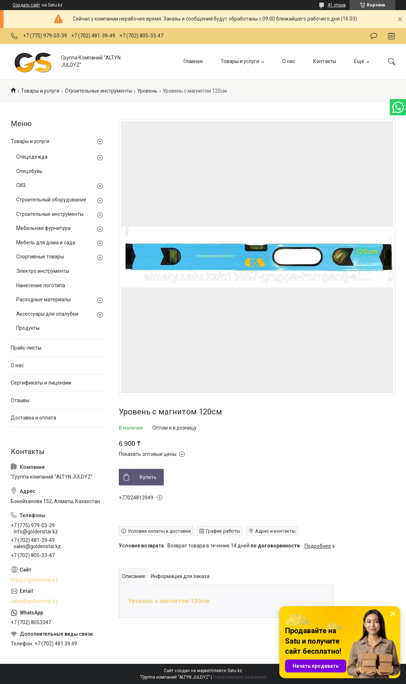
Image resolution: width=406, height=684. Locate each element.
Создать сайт (26, 5)
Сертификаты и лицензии (41, 383)
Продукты (28, 328)
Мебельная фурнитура (43, 228)
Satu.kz (234, 670)
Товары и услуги (240, 61)
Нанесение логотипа (40, 285)
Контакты (324, 61)
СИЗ (21, 185)
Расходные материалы (43, 299)
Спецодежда (32, 157)
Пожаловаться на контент (239, 677)
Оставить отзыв (373, 36)
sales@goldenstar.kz (34, 601)
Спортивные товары (40, 256)
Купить (148, 477)
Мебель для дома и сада (45, 242)
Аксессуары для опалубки (47, 314)
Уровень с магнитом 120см (168, 600)
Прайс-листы (26, 348)
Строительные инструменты (98, 91)
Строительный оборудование (51, 200)
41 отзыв (337, 5)
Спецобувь (29, 171)
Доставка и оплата (33, 418)
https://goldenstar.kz (34, 580)
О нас (288, 61)
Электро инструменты (42, 271)
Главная (193, 61)
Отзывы (20, 400)
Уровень (147, 91)
